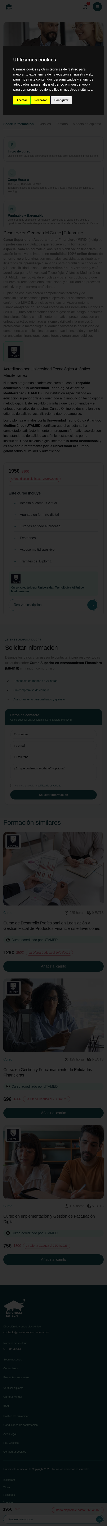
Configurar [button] (61, 100)
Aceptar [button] (22, 100)
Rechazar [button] (41, 100)
